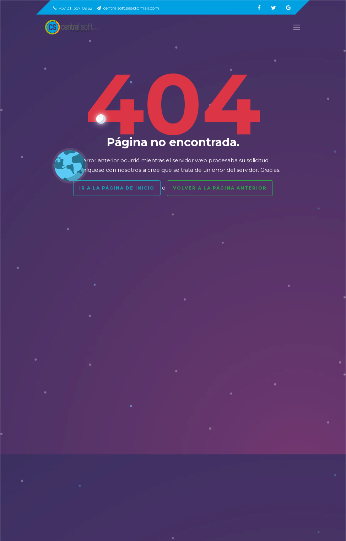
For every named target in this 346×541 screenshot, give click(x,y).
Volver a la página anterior (220, 188)
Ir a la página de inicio (117, 188)
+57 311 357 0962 (72, 8)
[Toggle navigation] (294, 27)
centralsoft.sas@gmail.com (128, 8)
